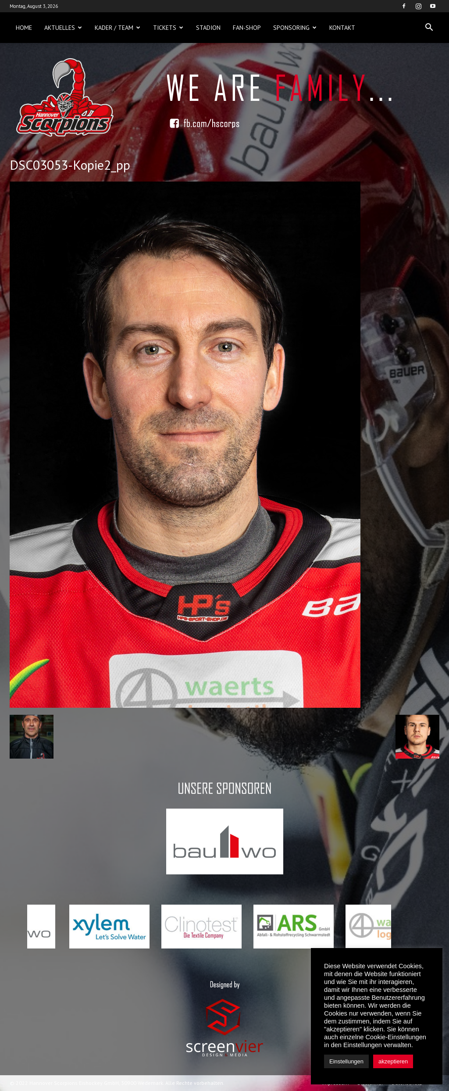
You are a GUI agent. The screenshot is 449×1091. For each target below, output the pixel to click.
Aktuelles (63, 28)
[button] (428, 27)
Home (24, 28)
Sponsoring (295, 28)
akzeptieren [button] (393, 1061)
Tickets (168, 28)
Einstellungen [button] (346, 1061)
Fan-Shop (247, 28)
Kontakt (342, 28)
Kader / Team (117, 28)
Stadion (208, 28)
